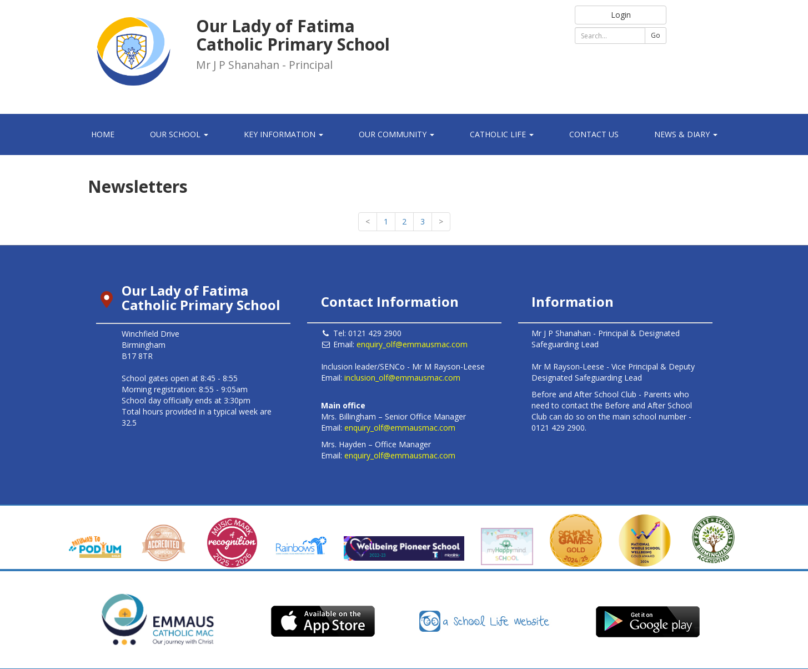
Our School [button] (179, 134)
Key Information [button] (283, 134)
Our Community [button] (396, 134)
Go (655, 35)
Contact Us (594, 134)
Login (621, 14)
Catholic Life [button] (502, 134)
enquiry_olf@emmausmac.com (412, 344)
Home (102, 134)
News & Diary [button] (685, 134)
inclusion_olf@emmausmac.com (402, 377)
